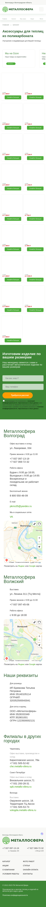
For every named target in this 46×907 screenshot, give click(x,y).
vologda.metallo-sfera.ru (23, 810)
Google (32, 566)
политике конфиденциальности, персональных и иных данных (23, 408)
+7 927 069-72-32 (35, 848)
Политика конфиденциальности (15, 895)
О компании (8, 870)
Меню (41, 19)
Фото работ (28, 861)
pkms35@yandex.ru (21, 506)
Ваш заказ (23, 19)
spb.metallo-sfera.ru (21, 786)
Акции (32, 19)
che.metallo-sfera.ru (21, 766)
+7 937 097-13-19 (10, 848)
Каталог (14, 19)
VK (11, 516)
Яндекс (21, 566)
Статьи (26, 866)
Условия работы (10, 874)
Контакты (28, 874)
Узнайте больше (13, 97)
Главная (4, 19)
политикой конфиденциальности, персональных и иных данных (20, 402)
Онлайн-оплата (30, 870)
